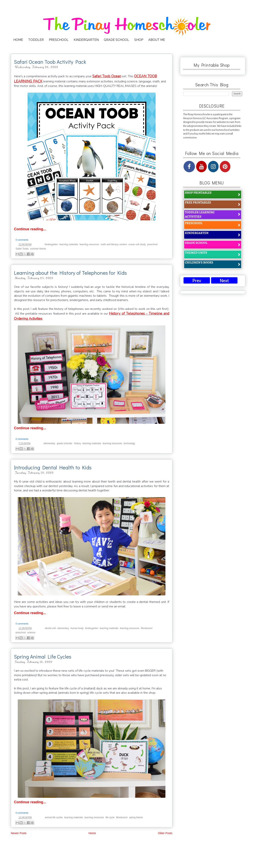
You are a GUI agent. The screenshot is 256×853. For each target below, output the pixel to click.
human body (76, 628)
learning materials (68, 244)
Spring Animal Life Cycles (42, 656)
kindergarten (51, 244)
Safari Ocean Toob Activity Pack (50, 61)
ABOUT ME (156, 40)
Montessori (147, 628)
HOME (18, 40)
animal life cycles (54, 817)
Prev (196, 280)
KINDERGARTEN (86, 40)
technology (129, 443)
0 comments (22, 240)
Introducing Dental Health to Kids (53, 467)
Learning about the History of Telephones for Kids (70, 272)
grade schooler (64, 443)
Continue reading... (30, 229)
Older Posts (165, 833)
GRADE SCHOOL (116, 40)
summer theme (38, 248)
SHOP (138, 40)
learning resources (89, 244)
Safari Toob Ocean (106, 76)
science (31, 632)
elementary (49, 443)
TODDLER (36, 40)
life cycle (109, 817)
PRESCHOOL (59, 40)
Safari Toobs (22, 248)
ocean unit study (137, 244)
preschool (152, 244)
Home (92, 833)
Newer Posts (18, 833)
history (77, 443)
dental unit (50, 628)
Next (224, 280)
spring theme (136, 817)
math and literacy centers (114, 244)
